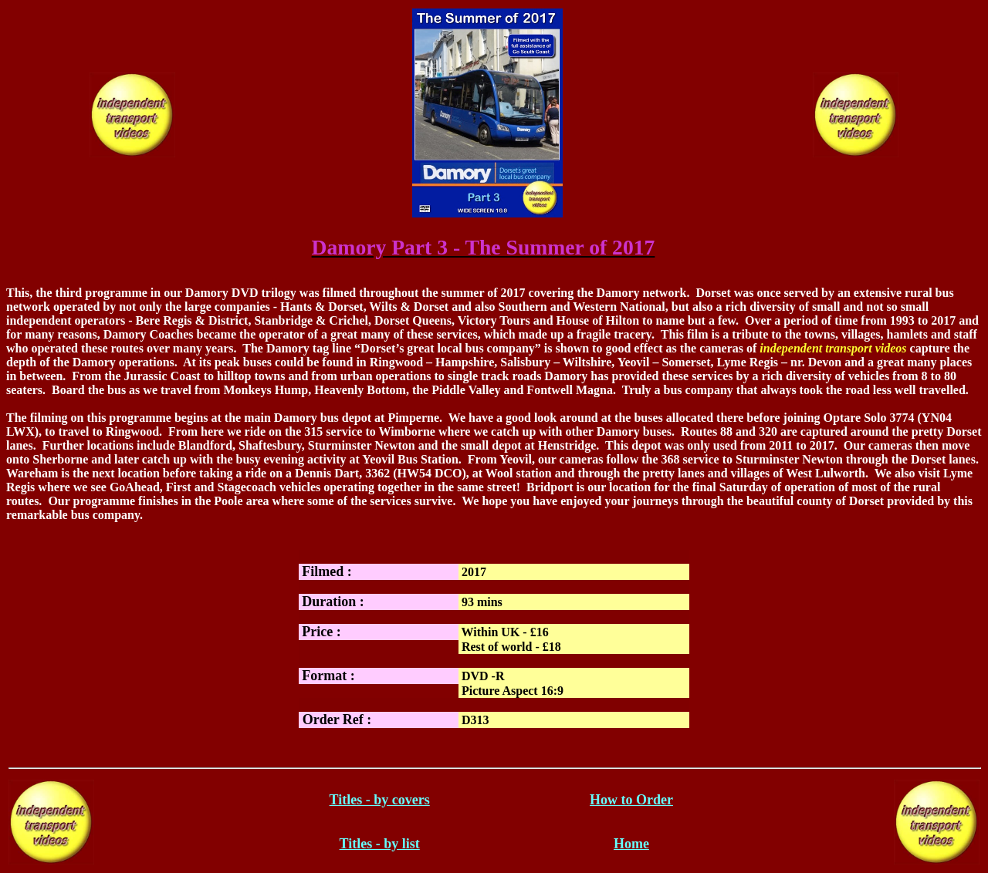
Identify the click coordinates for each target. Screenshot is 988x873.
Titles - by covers (380, 799)
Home (631, 843)
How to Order (631, 799)
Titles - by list (380, 843)
